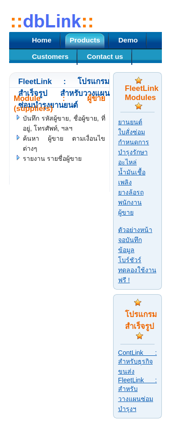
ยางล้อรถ (131, 192)
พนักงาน (130, 202)
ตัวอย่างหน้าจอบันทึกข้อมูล (135, 240)
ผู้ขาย (126, 212)
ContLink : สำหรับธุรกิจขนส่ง (137, 362)
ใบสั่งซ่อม (131, 132)
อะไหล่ (127, 162)
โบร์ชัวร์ (129, 260)
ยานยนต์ (130, 122)
